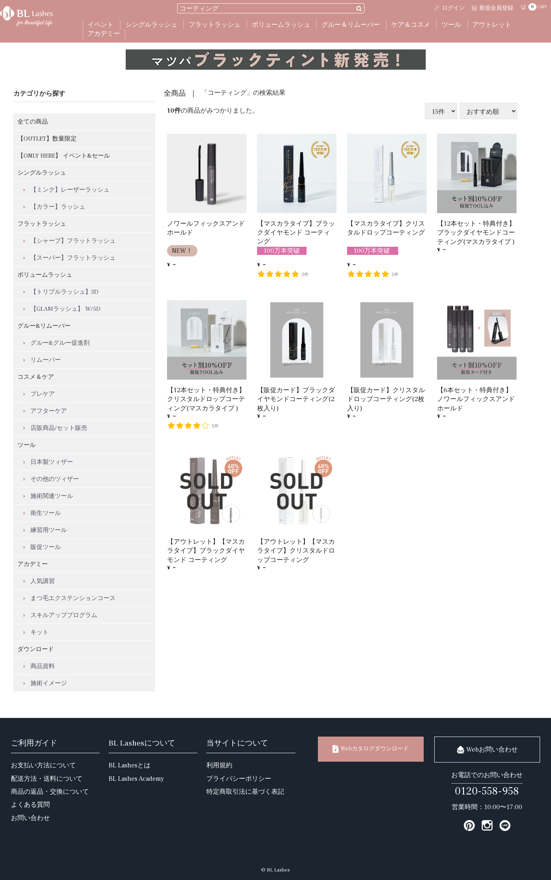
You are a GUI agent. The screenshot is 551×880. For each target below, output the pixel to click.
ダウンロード (35, 649)
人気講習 (42, 581)
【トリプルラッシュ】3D (64, 292)
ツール (451, 25)
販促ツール (45, 547)
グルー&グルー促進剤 (60, 343)
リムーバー (45, 360)
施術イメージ (48, 683)
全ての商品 (32, 122)
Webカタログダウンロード (370, 749)
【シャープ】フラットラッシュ (73, 241)
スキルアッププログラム (63, 615)
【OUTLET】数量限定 (47, 139)
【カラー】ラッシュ (57, 207)
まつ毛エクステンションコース (73, 598)
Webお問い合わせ (487, 749)
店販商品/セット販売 (58, 428)
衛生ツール (45, 513)
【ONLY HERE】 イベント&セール (63, 156)
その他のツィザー (54, 479)
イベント (101, 25)
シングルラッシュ (151, 25)
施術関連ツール (51, 496)
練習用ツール (48, 530)
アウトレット (491, 25)
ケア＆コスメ (410, 25)
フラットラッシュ (214, 25)
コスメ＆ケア (35, 377)
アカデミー (104, 34)
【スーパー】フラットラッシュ (73, 258)
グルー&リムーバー (44, 326)
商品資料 (42, 666)
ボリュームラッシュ (281, 25)
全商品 (175, 93)
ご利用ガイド (34, 743)
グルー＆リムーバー (351, 25)
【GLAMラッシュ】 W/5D (65, 309)
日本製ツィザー (51, 462)
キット (39, 632)
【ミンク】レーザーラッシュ (69, 190)
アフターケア (48, 411)
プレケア (42, 394)
